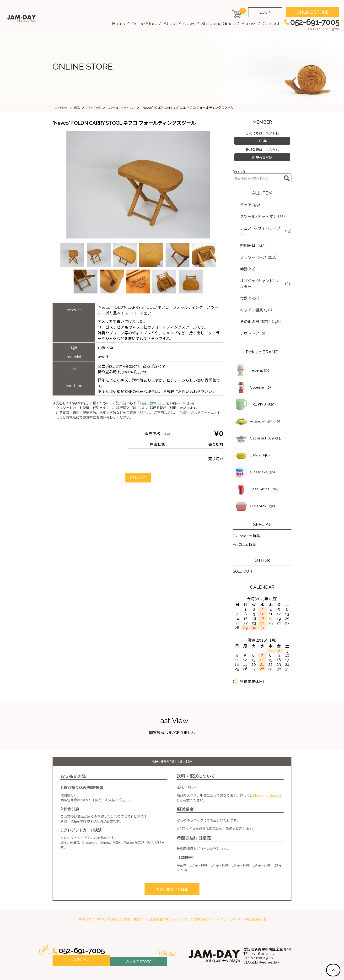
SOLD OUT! (243, 548)
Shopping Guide (218, 23)
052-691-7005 (83, 926)
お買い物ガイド (151, 403)
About (170, 23)
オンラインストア (178, 895)
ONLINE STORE (312, 12)
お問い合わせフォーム (197, 413)
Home (118, 23)
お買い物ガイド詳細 (172, 865)
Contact (271, 23)
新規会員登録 (262, 155)
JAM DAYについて (92, 895)
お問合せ (201, 895)
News (189, 23)
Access (249, 23)
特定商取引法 (256, 895)
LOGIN (265, 12)
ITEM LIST (138, 478)
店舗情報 (156, 895)
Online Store (144, 23)
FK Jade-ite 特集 (247, 512)
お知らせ (114, 895)
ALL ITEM (262, 190)
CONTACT (81, 936)
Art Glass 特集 (245, 521)
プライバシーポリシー (227, 895)
